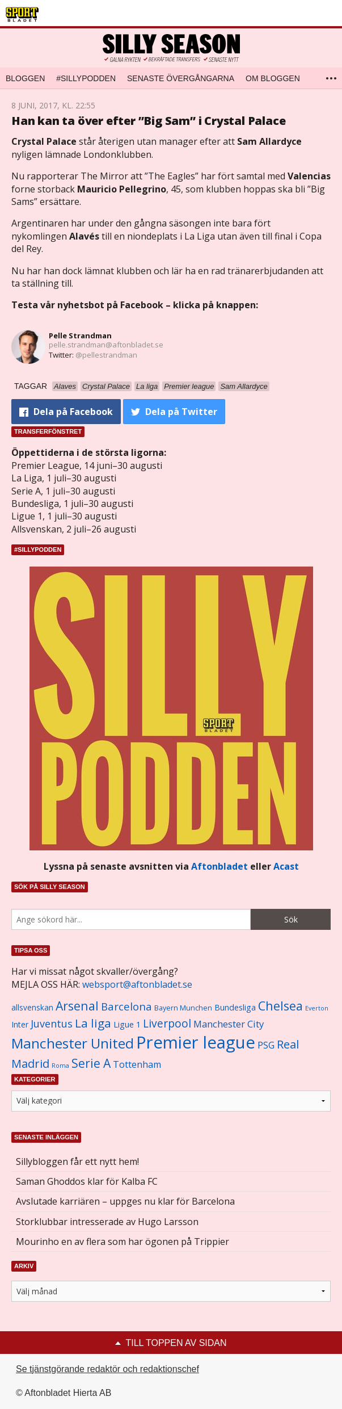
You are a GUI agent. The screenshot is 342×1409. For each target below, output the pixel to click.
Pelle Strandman (80, 335)
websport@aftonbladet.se (137, 984)
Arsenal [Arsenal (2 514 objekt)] (77, 1005)
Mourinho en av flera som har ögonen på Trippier (122, 1241)
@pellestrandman (106, 355)
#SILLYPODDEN (86, 78)
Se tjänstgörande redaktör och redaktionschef (107, 1369)
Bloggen (25, 78)
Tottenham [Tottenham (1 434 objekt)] (137, 1064)
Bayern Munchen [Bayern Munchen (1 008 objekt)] (183, 1008)
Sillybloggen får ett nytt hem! (77, 1161)
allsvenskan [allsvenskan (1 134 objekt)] (32, 1008)
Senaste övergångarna (180, 78)
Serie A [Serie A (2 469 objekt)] (91, 1063)
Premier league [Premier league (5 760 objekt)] (195, 1042)
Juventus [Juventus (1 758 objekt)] (52, 1023)
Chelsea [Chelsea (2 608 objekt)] (280, 1005)
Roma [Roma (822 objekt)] (60, 1066)
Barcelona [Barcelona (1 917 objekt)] (126, 1006)
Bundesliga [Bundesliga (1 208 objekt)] (235, 1007)
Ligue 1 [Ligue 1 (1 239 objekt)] (127, 1024)
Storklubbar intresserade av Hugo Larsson (107, 1221)
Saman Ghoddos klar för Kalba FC (87, 1181)
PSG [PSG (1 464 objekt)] (266, 1045)
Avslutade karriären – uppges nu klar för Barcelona (125, 1201)
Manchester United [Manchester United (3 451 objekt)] (72, 1043)
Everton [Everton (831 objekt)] (316, 1008)
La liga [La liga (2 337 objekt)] (93, 1023)
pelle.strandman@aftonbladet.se (106, 344)
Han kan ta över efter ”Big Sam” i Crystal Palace (148, 120)
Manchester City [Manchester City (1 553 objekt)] (228, 1023)
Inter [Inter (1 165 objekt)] (19, 1024)
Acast (286, 866)
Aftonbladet (219, 866)
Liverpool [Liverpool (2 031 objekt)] (167, 1023)
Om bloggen (273, 78)
